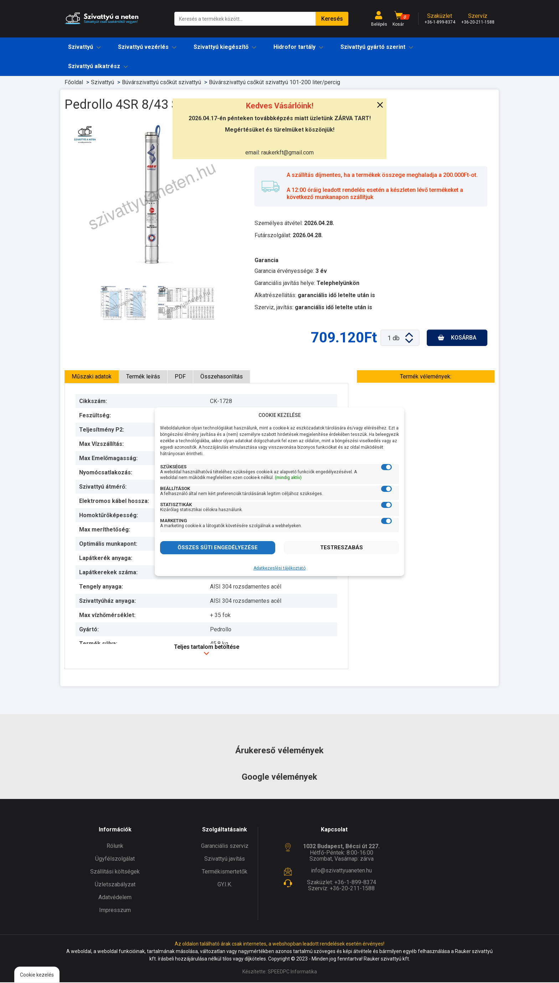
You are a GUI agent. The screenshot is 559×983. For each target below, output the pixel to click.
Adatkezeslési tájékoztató (279, 568)
